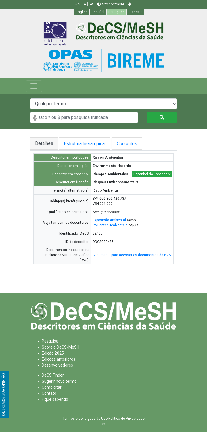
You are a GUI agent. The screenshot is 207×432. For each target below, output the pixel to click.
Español (98, 12)
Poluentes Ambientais (110, 225)
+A (77, 4)
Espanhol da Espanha (152, 174)
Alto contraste (110, 4)
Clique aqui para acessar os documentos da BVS (132, 255)
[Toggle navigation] (34, 86)
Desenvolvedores (57, 365)
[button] (130, 4)
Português (116, 12)
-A (91, 4)
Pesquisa (50, 341)
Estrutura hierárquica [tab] (85, 143)
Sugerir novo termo (59, 381)
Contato (49, 393)
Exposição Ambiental (109, 220)
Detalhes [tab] (44, 143)
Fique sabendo (55, 399)
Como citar (52, 387)
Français (136, 12)
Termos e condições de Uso (85, 419)
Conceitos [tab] (131, 143)
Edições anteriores (58, 359)
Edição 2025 (53, 353)
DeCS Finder (53, 375)
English (82, 12)
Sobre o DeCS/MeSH (60, 347)
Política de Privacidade (126, 419)
